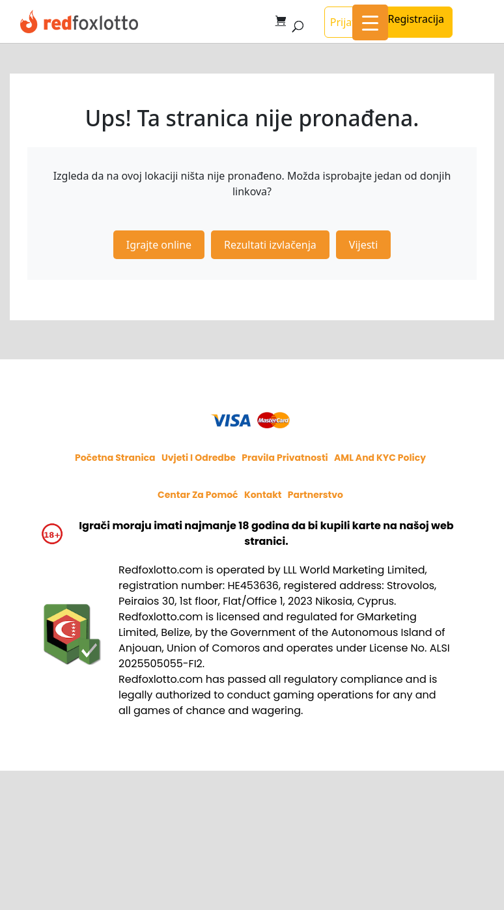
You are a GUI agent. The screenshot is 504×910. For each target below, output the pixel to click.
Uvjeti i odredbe (198, 457)
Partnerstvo (315, 494)
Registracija (415, 19)
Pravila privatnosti (285, 457)
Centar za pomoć (198, 494)
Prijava (346, 22)
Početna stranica (115, 457)
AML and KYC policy (380, 457)
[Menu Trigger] (370, 22)
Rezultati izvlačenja (270, 245)
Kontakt (263, 494)
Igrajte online (158, 245)
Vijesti (363, 245)
